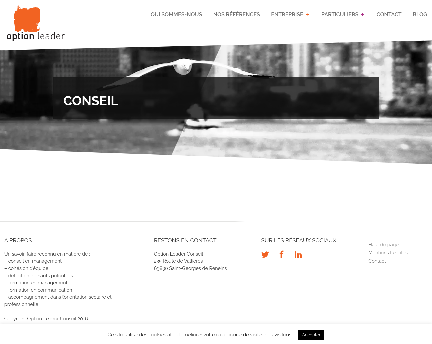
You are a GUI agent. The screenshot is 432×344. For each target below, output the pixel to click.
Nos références (236, 14)
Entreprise (287, 14)
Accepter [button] (311, 334)
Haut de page (383, 244)
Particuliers (339, 14)
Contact (389, 14)
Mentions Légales (388, 252)
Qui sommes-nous (176, 14)
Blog (420, 14)
